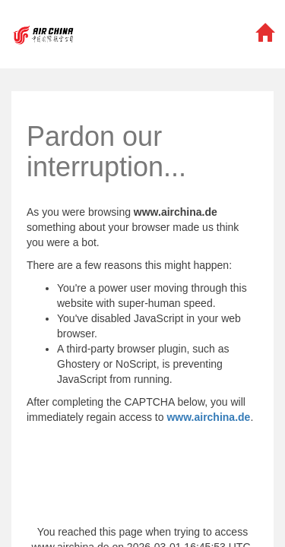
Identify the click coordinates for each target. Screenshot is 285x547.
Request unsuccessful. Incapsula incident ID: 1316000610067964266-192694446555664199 (142, 273)
